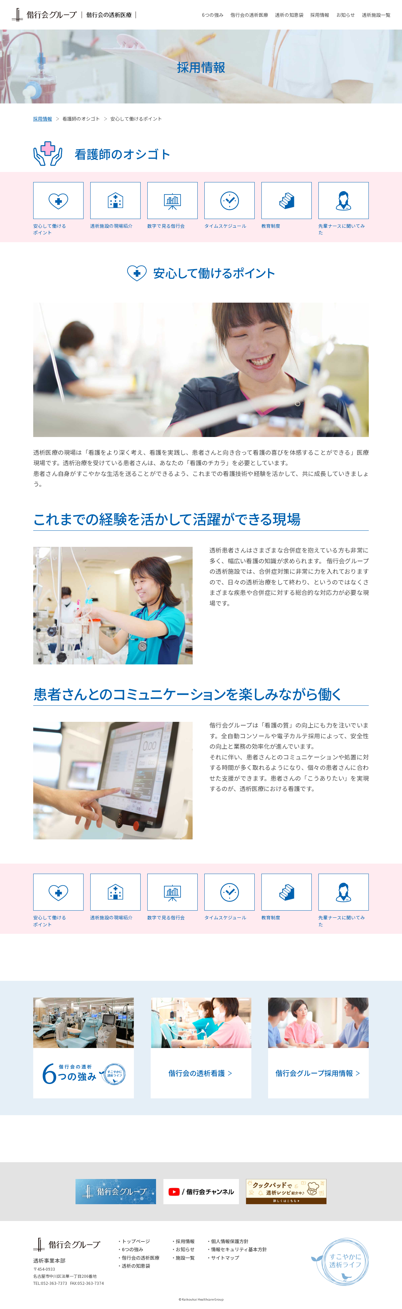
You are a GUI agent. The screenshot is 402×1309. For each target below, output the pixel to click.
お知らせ (345, 14)
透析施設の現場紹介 (111, 225)
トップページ (136, 1241)
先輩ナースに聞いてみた (341, 229)
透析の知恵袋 (289, 14)
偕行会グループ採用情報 (314, 1073)
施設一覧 (185, 1257)
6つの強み (212, 14)
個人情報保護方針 (230, 1241)
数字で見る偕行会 (166, 225)
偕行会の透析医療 (249, 14)
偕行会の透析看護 (196, 1073)
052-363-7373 (54, 1283)
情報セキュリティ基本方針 (239, 1249)
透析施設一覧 (376, 14)
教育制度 (270, 225)
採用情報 (319, 14)
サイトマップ (225, 1257)
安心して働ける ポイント (49, 229)
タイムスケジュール (225, 225)
